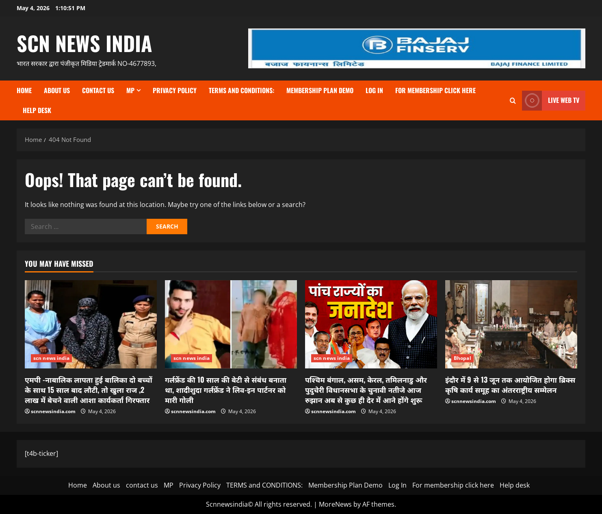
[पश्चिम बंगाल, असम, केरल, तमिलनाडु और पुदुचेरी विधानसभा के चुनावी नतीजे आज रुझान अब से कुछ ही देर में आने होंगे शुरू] (371, 324)
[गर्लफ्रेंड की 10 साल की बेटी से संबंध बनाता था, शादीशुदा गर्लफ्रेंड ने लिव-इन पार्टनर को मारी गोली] (231, 324)
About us (57, 90)
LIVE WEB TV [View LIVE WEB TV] (550, 101)
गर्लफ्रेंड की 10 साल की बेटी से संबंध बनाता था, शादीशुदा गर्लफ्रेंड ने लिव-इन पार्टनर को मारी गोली (225, 389)
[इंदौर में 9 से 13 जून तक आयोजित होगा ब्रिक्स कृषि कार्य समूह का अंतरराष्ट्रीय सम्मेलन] (511, 324)
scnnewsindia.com (53, 411)
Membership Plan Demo (319, 90)
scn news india (84, 43)
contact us (98, 90)
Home (24, 90)
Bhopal (462, 358)
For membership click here (435, 90)
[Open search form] (513, 101)
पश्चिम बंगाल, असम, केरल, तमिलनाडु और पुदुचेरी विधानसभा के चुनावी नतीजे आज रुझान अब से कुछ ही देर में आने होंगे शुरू (366, 389)
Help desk (37, 110)
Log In (374, 90)
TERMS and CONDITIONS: (241, 90)
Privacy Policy (175, 90)
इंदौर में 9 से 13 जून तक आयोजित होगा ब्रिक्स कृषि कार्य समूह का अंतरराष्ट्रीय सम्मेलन (510, 384)
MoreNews (335, 504)
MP (130, 90)
